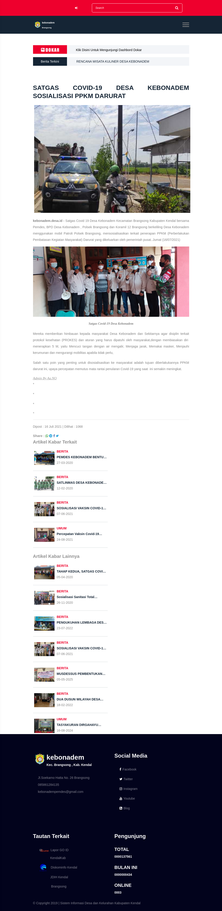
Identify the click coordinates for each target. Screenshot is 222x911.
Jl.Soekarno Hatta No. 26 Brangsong (64, 778)
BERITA (62, 451)
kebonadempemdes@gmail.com (61, 792)
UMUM (62, 528)
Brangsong (52, 886)
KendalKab (52, 858)
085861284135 (48, 785)
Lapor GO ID (54, 850)
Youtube (127, 798)
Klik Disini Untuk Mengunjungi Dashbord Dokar (109, 50)
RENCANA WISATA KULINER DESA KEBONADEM (112, 61)
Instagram (128, 789)
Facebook (127, 769)
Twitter (126, 779)
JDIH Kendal (53, 877)
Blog (124, 808)
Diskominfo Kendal (58, 868)
